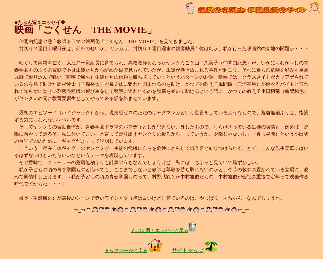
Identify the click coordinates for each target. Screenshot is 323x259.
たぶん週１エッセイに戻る (164, 230)
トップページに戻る (133, 250)
